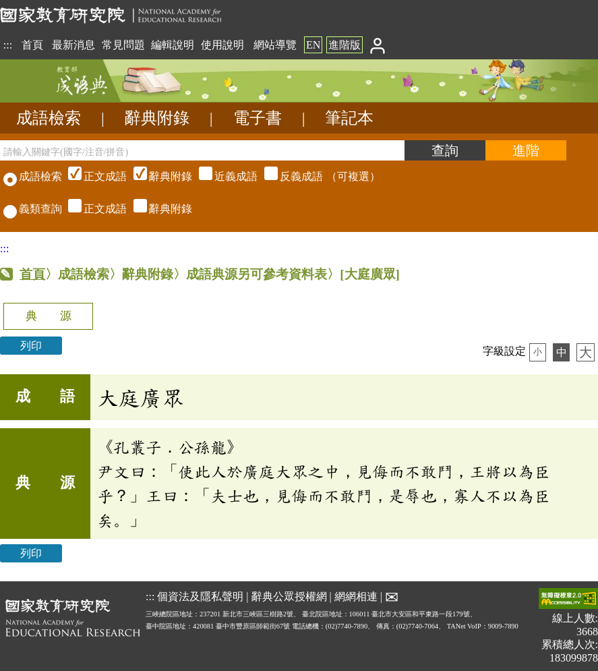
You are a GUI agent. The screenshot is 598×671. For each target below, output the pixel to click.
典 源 (48, 316)
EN (313, 45)
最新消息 (73, 45)
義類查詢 (32, 208)
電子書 (257, 118)
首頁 (32, 45)
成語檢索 (48, 118)
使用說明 (222, 45)
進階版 (344, 45)
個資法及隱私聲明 (200, 596)
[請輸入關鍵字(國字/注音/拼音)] (202, 150)
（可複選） (222, 176)
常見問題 (123, 45)
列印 (31, 345)
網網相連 (356, 596)
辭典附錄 (157, 118)
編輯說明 (172, 45)
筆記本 (349, 118)
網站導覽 (275, 45)
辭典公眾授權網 (289, 596)
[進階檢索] (525, 150)
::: (7, 45)
